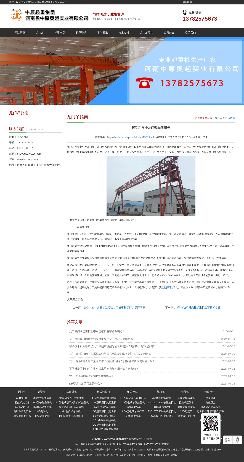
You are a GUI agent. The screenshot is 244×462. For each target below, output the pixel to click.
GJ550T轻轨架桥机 (162, 415)
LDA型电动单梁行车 (133, 411)
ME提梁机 (42, 411)
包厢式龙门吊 (22, 406)
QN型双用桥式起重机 (104, 402)
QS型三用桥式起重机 (104, 411)
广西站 (148, 455)
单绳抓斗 (211, 398)
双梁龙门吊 (22, 398)
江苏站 (114, 455)
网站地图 (187, 2)
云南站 (97, 455)
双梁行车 (132, 391)
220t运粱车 (186, 411)
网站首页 (19, 32)
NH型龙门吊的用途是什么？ (85, 383)
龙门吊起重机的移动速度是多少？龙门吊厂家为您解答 (101, 338)
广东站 (80, 455)
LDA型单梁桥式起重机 (104, 398)
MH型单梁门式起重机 (71, 415)
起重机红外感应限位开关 (210, 411)
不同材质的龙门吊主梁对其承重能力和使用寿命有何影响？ (104, 368)
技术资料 (123, 32)
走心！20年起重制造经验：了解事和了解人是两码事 (114, 307)
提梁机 (41, 391)
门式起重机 (70, 391)
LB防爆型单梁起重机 (104, 415)
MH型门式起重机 (71, 411)
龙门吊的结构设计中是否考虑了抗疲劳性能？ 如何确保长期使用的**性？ (112, 361)
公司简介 (169, 32)
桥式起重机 (103, 391)
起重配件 (209, 391)
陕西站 (157, 455)
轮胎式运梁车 (186, 402)
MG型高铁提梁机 (42, 406)
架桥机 (161, 391)
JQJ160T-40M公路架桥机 (162, 402)
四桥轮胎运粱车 (186, 398)
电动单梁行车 (133, 406)
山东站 (89, 455)
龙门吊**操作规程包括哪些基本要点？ (91, 376)
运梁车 (185, 391)
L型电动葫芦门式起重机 (71, 398)
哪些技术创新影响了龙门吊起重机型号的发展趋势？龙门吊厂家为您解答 (112, 346)
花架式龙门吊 (22, 402)
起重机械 (170, 287)
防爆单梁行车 (133, 415)
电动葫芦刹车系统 (211, 406)
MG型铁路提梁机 (42, 398)
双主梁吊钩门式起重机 (71, 406)
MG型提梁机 (42, 415)
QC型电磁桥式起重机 (104, 424)
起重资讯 (81, 32)
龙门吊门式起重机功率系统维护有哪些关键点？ (97, 331)
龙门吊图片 (146, 32)
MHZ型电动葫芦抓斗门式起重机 (71, 402)
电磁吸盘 (211, 402)
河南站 (140, 455)
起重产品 (59, 32)
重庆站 (166, 455)
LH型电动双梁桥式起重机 (105, 429)
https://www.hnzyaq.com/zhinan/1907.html (130, 137)
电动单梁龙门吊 (22, 411)
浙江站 (106, 455)
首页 (217, 118)
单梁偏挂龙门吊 (22, 415)
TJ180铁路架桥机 (161, 406)
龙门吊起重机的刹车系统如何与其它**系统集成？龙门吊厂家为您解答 (110, 353)
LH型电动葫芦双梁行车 (133, 398)
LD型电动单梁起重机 (133, 402)
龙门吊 (40, 32)
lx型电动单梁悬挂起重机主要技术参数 (198, 307)
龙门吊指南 (228, 118)
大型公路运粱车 (186, 406)
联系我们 (190, 32)
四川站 (123, 455)
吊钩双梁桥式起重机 (104, 406)
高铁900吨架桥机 (161, 398)
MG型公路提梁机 (42, 402)
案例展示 (102, 32)
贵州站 (131, 455)
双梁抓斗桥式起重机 (104, 420)
